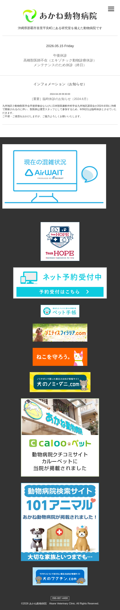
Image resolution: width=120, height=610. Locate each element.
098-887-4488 (60, 598)
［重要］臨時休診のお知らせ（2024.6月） (60, 99)
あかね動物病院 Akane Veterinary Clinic (52, 603)
